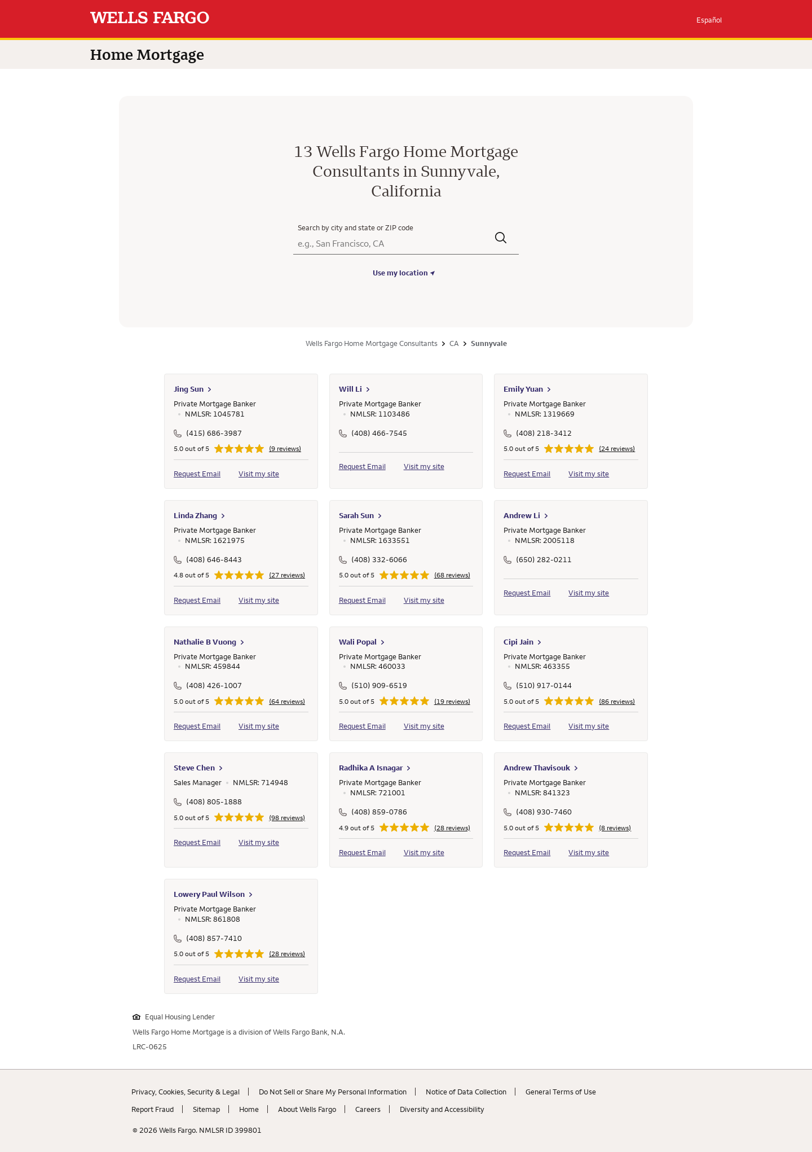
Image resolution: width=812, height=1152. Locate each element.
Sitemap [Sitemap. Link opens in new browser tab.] (206, 1109)
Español (709, 19)
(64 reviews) (287, 701)
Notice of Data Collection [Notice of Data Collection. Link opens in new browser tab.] (466, 1092)
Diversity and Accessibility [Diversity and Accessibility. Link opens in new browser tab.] (442, 1109)
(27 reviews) (287, 575)
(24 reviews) (617, 448)
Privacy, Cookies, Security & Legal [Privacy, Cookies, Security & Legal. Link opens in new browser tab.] (185, 1092)
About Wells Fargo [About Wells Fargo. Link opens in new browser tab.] (307, 1109)
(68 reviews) (452, 575)
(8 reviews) (615, 828)
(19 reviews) (452, 701)
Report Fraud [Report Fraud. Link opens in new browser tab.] (152, 1109)
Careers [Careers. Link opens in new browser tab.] (368, 1109)
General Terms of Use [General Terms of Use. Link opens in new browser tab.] (561, 1092)
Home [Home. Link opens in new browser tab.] (249, 1109)
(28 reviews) (452, 828)
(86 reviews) (617, 701)
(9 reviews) (285, 448)
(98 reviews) (287, 817)
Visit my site (259, 473)
